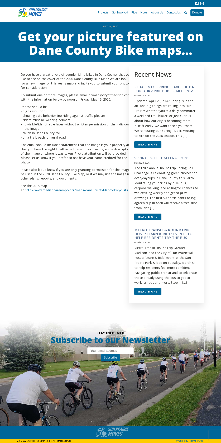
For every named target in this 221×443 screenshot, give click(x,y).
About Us (157, 12)
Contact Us (174, 12)
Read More (148, 144)
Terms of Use (196, 440)
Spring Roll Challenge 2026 (161, 158)
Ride (134, 12)
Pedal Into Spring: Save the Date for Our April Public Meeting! (166, 89)
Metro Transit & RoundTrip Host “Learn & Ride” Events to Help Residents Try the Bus (163, 234)
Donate (197, 12)
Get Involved (120, 12)
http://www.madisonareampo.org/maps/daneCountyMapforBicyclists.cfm (79, 190)
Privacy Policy (181, 440)
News (144, 12)
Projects (103, 12)
